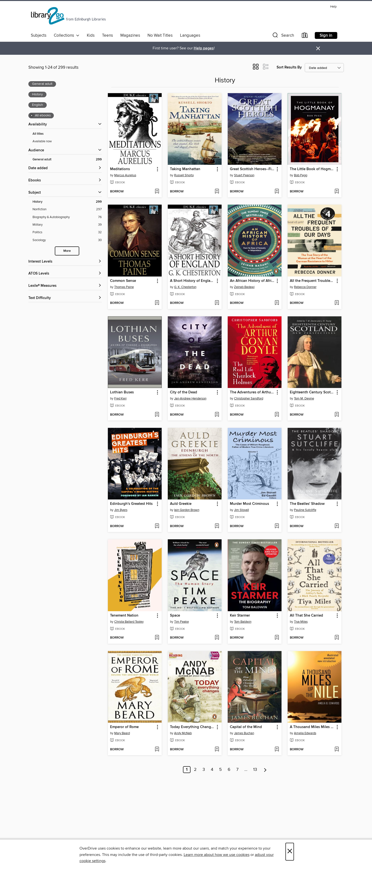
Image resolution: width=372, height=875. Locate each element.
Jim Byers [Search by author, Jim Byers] (120, 510)
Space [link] (175, 615)
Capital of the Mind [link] (246, 727)
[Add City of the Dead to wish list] (217, 415)
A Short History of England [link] (192, 281)
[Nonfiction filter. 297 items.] (67, 209)
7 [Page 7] (237, 769)
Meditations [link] (120, 169)
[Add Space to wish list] (217, 638)
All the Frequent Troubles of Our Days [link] (312, 281)
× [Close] (290, 851)
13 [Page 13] (255, 769)
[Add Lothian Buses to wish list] (157, 415)
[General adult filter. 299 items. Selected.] (67, 159)
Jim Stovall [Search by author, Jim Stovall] (241, 510)
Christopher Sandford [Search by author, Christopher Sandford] (248, 398)
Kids (91, 35)
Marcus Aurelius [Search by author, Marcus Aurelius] (125, 175)
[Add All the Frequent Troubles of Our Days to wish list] (337, 303)
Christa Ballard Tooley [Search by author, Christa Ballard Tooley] (129, 622)
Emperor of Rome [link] (124, 727)
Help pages (204, 48)
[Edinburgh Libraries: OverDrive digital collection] (69, 17)
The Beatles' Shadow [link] (307, 504)
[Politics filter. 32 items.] (67, 232)
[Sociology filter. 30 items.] (67, 240)
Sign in (326, 35)
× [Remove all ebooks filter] (32, 115)
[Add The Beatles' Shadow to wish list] (337, 526)
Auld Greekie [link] (181, 504)
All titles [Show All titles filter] (38, 134)
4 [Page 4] (212, 769)
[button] (283, 36)
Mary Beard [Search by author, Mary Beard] (122, 733)
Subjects (38, 35)
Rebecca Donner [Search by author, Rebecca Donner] (305, 287)
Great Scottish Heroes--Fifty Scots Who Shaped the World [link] (252, 169)
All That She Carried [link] (306, 615)
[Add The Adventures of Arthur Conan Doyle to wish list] (277, 415)
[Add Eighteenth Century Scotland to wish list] (337, 415)
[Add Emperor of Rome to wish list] (157, 749)
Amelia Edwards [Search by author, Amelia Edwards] (305, 733)
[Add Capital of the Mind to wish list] (277, 749)
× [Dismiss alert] (318, 48)
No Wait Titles (160, 35)
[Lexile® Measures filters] (65, 285)
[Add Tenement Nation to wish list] (157, 638)
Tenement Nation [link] (124, 615)
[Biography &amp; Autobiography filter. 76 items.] (67, 217)
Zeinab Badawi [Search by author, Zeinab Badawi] (244, 287)
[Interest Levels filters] (65, 261)
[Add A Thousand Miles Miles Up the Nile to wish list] (337, 749)
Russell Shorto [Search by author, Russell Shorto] (184, 175)
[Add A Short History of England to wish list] (217, 303)
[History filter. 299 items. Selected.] (67, 201)
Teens (107, 35)
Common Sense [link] (123, 281)
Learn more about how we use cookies (216, 854)
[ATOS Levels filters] (65, 273)
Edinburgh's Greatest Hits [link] (131, 504)
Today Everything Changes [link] (192, 727)
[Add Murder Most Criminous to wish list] (277, 526)
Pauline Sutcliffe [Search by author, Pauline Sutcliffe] (305, 510)
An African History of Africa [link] (252, 281)
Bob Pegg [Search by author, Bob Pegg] (300, 175)
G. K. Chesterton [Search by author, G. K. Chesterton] (185, 287)
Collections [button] (66, 35)
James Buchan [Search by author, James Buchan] (244, 733)
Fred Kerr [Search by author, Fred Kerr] (120, 398)
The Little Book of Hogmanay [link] (312, 169)
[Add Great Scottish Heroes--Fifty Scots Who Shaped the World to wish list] (277, 191)
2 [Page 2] (195, 769)
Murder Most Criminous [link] (249, 504)
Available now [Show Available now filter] (42, 141)
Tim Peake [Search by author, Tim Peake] (181, 622)
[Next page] (265, 770)
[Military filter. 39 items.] (67, 224)
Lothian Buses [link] (122, 392)
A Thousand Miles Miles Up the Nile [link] (312, 727)
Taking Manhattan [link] (185, 169)
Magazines (130, 35)
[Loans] (305, 36)
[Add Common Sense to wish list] (157, 303)
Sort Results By (289, 67)
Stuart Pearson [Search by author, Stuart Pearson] (244, 175)
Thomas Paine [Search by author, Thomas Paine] (124, 287)
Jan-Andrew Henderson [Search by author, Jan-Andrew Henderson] (190, 398)
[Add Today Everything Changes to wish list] (217, 749)
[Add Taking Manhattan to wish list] (217, 191)
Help (333, 7)
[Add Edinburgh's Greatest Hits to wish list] (157, 526)
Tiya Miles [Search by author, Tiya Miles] (301, 622)
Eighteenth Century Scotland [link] (312, 392)
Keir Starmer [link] (240, 615)
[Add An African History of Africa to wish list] (277, 303)
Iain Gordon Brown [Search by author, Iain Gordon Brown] (186, 510)
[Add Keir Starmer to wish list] (277, 638)
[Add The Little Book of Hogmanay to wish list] (337, 191)
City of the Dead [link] (183, 392)
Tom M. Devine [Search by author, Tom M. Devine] (304, 398)
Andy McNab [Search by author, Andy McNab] (183, 733)
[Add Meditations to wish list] (157, 191)
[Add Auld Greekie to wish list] (217, 526)
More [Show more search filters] (67, 251)
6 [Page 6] (229, 769)
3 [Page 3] (204, 769)
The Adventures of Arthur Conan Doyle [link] (252, 392)
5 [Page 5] (220, 769)
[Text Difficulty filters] (65, 298)
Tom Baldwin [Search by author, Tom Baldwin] (242, 622)
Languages (190, 35)
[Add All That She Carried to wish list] (337, 638)
